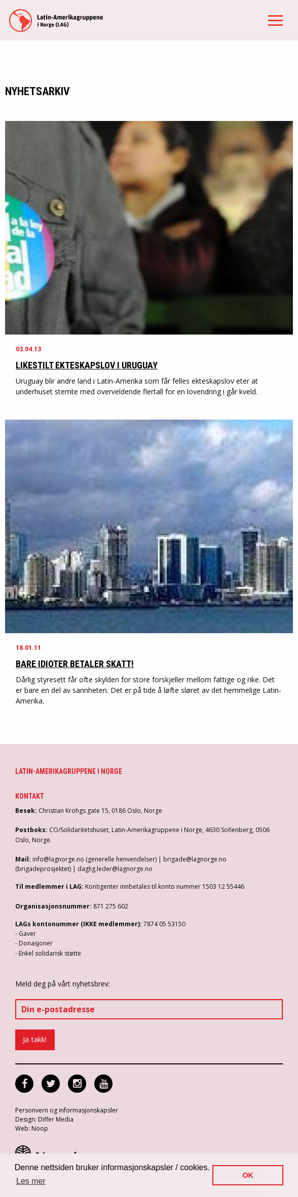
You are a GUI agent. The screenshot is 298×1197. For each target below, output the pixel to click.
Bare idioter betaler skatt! (75, 663)
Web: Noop (31, 1128)
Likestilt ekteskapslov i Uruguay (87, 365)
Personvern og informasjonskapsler (66, 1110)
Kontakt (29, 796)
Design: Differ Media (44, 1119)
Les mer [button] (31, 1181)
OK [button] (247, 1175)
